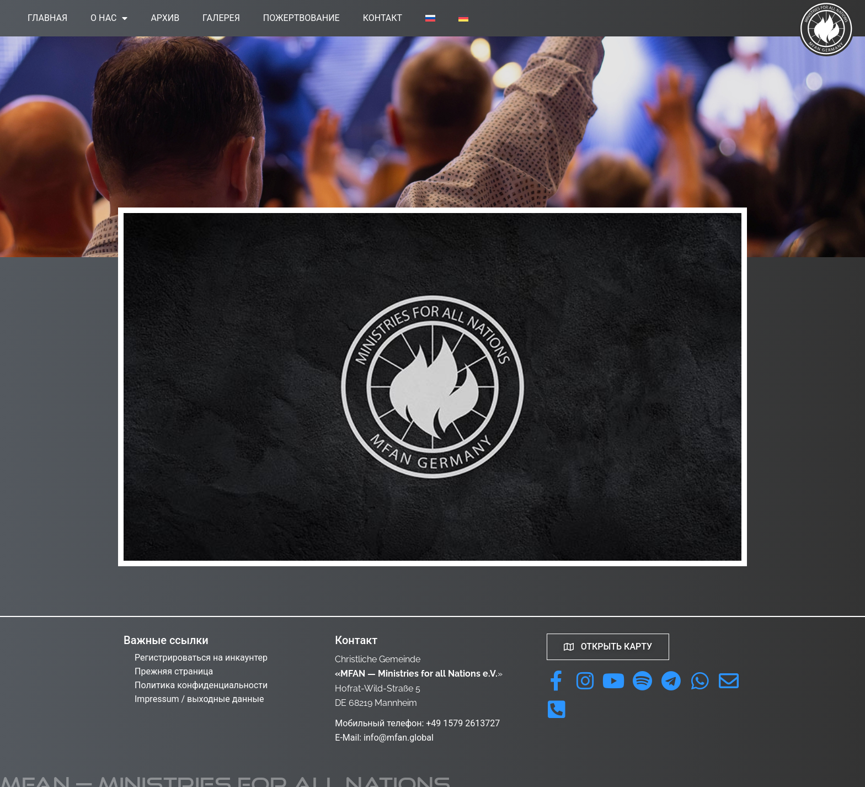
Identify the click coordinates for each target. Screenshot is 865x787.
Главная (47, 18)
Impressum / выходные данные (199, 699)
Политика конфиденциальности (201, 685)
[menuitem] (430, 18)
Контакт (382, 18)
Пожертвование (301, 18)
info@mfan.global (399, 737)
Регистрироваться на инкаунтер (201, 657)
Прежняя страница (174, 671)
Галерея (221, 18)
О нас (108, 18)
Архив (165, 18)
